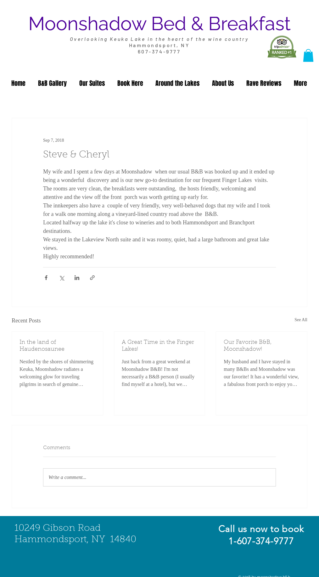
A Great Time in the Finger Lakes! (158, 346)
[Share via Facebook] (46, 278)
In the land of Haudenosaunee (42, 346)
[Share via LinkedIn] (77, 278)
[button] (308, 55)
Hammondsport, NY (159, 45)
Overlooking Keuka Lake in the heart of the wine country (159, 39)
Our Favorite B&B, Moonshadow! (247, 346)
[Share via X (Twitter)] (61, 278)
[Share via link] (92, 278)
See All (300, 319)
